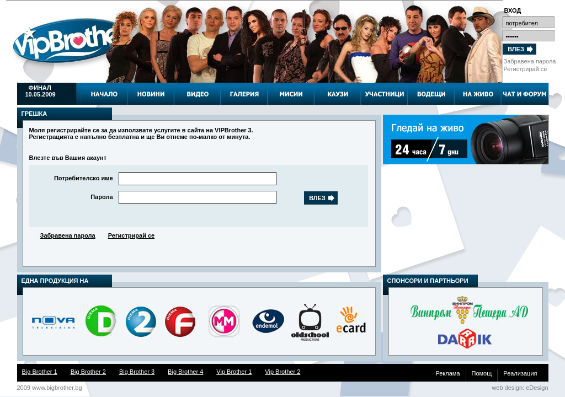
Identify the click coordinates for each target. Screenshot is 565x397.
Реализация (520, 373)
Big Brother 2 (88, 371)
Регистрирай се (525, 69)
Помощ (482, 373)
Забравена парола (530, 61)
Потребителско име (83, 178)
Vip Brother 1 (234, 371)
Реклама (447, 373)
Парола (101, 197)
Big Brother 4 (185, 371)
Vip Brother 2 (282, 371)
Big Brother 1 (39, 371)
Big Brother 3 (136, 371)
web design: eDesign (520, 387)
